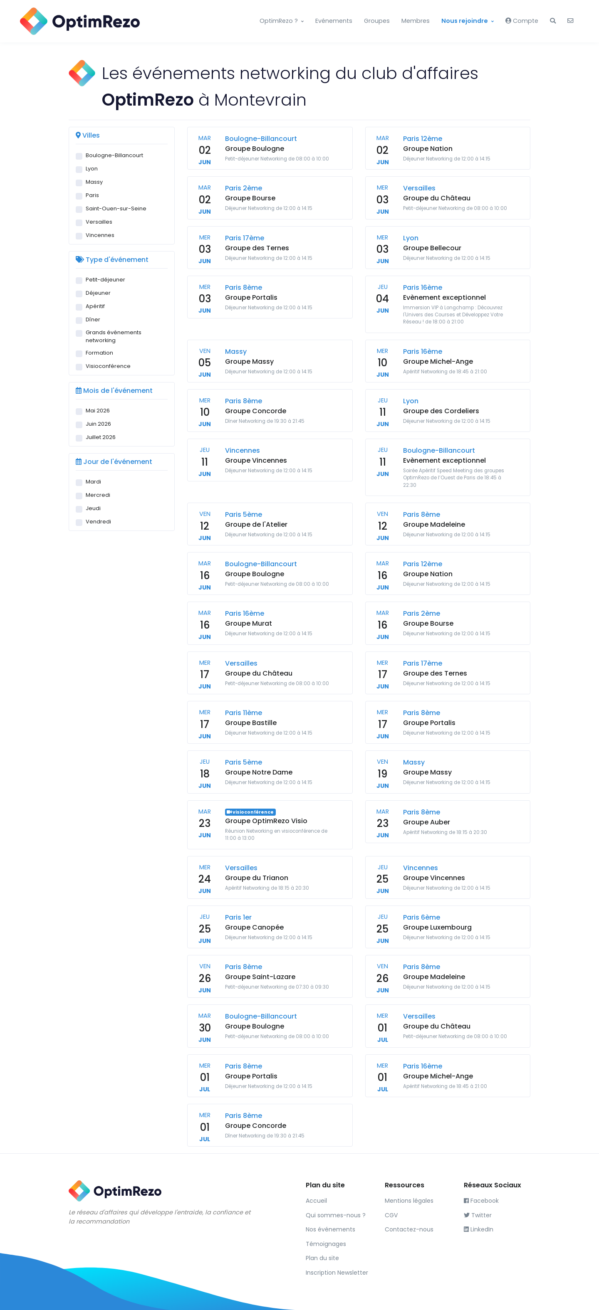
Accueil (316, 1201)
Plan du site (322, 1258)
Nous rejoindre (464, 21)
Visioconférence (108, 366)
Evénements (333, 21)
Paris (92, 195)
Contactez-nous (409, 1229)
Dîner (93, 319)
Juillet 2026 (101, 437)
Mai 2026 (98, 410)
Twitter (478, 1215)
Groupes (377, 21)
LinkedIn (478, 1229)
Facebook (481, 1201)
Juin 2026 (98, 423)
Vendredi (98, 521)
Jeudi (93, 508)
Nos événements (330, 1229)
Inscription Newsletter (337, 1272)
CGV (391, 1215)
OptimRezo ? (279, 21)
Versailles (99, 221)
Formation (99, 352)
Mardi (93, 481)
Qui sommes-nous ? (336, 1215)
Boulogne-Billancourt (114, 155)
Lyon (92, 168)
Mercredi (98, 494)
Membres (415, 21)
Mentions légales (409, 1201)
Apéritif (95, 306)
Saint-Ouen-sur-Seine (116, 208)
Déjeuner (98, 292)
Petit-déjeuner (105, 279)
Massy (94, 181)
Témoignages (326, 1244)
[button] (553, 21)
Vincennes (100, 235)
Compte (521, 21)
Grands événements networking (113, 336)
